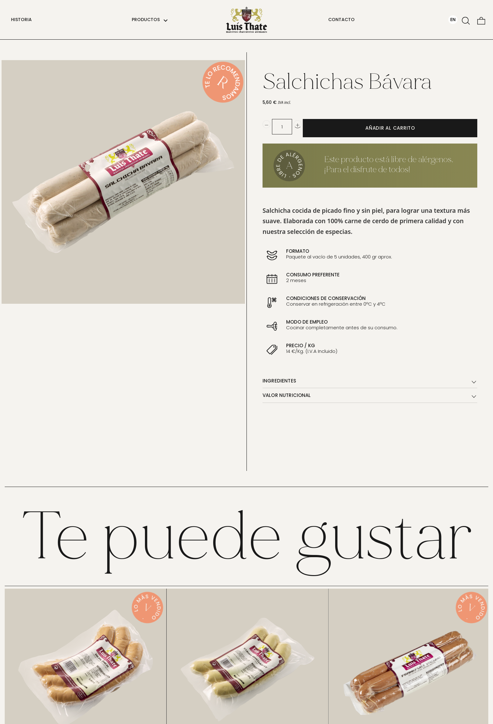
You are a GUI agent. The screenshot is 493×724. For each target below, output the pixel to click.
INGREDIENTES (370, 381)
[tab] (370, 381)
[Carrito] (481, 19)
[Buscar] (466, 19)
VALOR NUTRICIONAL (370, 396)
